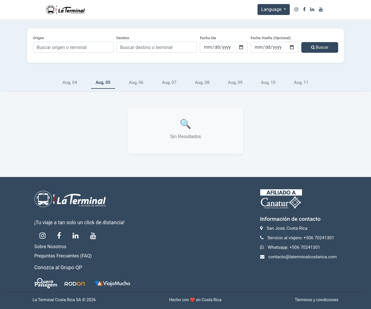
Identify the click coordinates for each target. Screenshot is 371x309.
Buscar (319, 47)
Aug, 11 (301, 82)
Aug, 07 (169, 82)
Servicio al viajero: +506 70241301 (301, 237)
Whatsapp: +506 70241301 (294, 247)
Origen (38, 38)
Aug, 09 (235, 82)
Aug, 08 (202, 82)
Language (272, 9)
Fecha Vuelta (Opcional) (271, 38)
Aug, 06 (136, 82)
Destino (122, 38)
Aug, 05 (103, 82)
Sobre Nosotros (50, 246)
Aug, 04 (70, 82)
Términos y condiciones (316, 299)
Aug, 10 (268, 82)
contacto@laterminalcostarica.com (302, 256)
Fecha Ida (208, 38)
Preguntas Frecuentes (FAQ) (63, 256)
